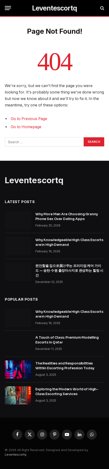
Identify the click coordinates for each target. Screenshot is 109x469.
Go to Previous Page (29, 118)
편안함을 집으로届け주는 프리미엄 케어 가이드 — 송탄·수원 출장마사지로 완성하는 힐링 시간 (69, 270)
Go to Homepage (26, 127)
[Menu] (8, 8)
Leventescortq (15, 454)
